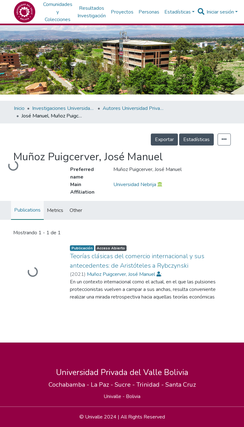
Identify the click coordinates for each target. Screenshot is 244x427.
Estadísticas (196, 139)
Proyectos (122, 12)
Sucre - (125, 384)
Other (76, 210)
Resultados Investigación (91, 12)
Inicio (19, 108)
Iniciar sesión (220, 12)
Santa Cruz (180, 384)
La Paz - (103, 384)
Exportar (164, 139)
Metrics (55, 210)
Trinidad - (150, 384)
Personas (149, 12)
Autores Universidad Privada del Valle (134, 108)
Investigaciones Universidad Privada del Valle (63, 108)
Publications (27, 210)
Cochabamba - (69, 384)
